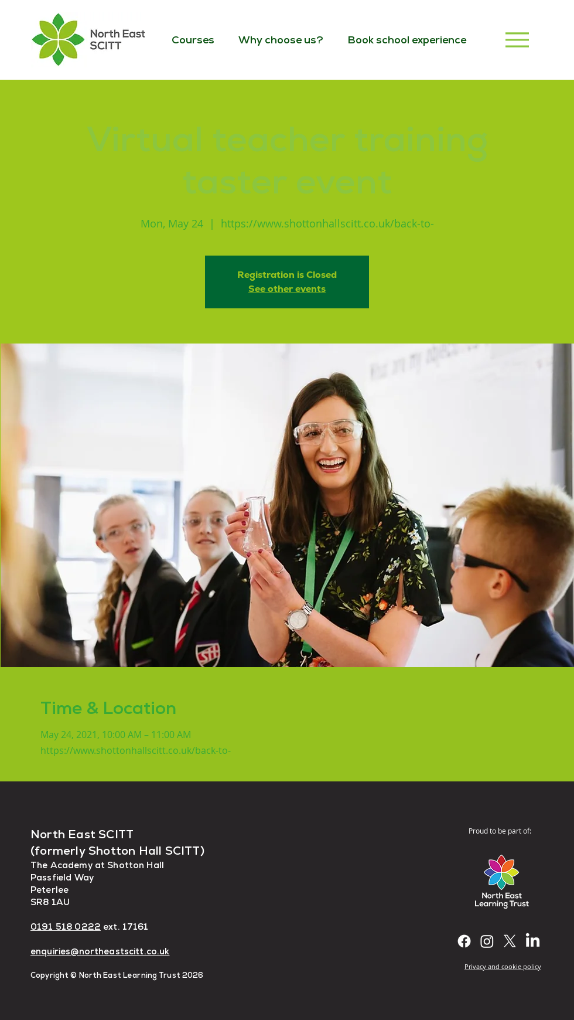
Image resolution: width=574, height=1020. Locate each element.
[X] (509, 941)
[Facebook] (464, 941)
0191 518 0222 (65, 926)
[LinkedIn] (532, 941)
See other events (287, 289)
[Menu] (517, 39)
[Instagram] (487, 941)
